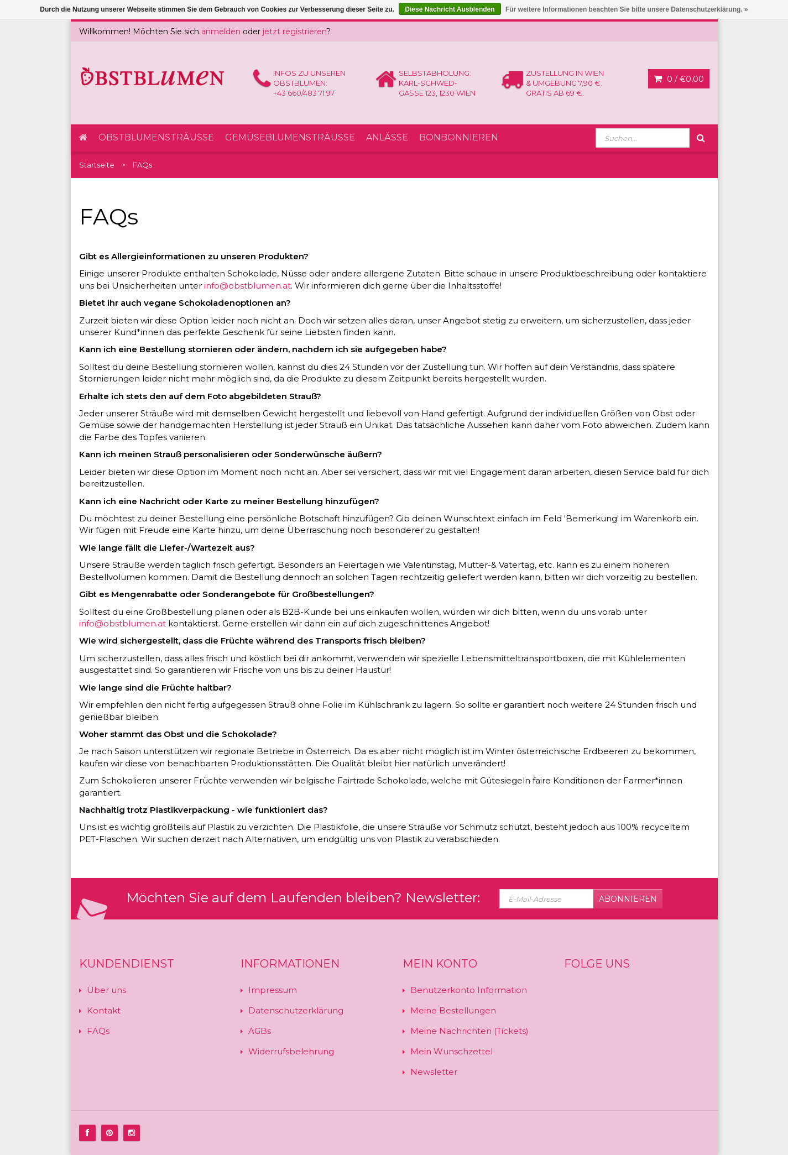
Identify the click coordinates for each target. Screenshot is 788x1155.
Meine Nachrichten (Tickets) (469, 1031)
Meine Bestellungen (453, 1010)
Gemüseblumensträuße (290, 137)
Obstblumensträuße (156, 137)
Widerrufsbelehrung (291, 1051)
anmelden (221, 31)
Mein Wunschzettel (451, 1051)
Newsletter (433, 1072)
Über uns (106, 990)
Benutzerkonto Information (468, 990)
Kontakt (104, 1010)
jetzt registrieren (294, 31)
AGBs (259, 1031)
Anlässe (387, 137)
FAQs (98, 1031)
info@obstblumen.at (247, 285)
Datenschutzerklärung (295, 1010)
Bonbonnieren (458, 137)
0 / (679, 79)
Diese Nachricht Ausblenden (449, 9)
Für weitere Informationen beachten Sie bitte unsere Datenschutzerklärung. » (626, 9)
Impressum (272, 990)
